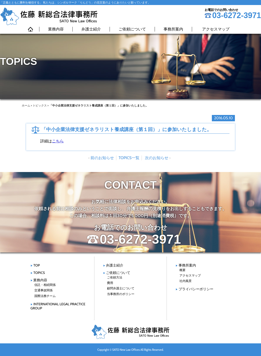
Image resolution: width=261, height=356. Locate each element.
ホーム (26, 105)
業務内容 (56, 29)
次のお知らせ (156, 157)
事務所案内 (173, 29)
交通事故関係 (43, 290)
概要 (182, 270)
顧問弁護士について (120, 288)
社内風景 (185, 281)
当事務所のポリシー (120, 294)
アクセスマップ (215, 29)
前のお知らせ (102, 157)
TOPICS (39, 273)
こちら (58, 141)
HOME (30, 29)
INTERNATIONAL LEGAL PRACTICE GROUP (57, 306)
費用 (110, 283)
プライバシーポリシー (196, 289)
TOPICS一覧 (129, 157)
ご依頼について (132, 29)
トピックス (40, 105)
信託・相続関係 (45, 285)
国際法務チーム (45, 296)
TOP (36, 265)
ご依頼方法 (114, 277)
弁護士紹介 (91, 29)
